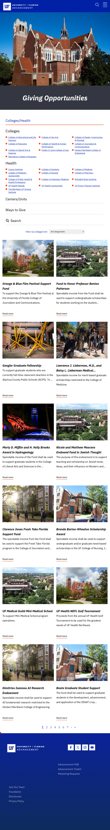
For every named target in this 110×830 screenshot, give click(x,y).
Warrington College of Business (22, 156)
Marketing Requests (69, 773)
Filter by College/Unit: (37, 231)
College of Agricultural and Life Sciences (22, 139)
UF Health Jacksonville (52, 186)
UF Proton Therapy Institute (87, 186)
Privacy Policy (16, 801)
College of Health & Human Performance (54, 145)
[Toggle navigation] (105, 4)
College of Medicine (83, 169)
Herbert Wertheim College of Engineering (88, 151)
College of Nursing (50, 173)
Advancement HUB (68, 764)
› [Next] (71, 727)
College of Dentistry (50, 169)
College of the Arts (50, 137)
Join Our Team (17, 787)
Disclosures (15, 796)
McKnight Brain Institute (85, 179)
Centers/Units (16, 199)
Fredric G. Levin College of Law (55, 150)
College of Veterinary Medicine (55, 179)
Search (13, 220)
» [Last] (75, 727)
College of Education (17, 144)
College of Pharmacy (84, 173)
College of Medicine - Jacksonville (17, 174)
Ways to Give (16, 210)
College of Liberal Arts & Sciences (19, 151)
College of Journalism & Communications (85, 145)
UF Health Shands (16, 186)
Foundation (15, 791)
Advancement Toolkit (69, 769)
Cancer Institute (15, 169)
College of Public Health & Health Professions (20, 181)
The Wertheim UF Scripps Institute (19, 190)
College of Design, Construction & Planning (89, 139)
